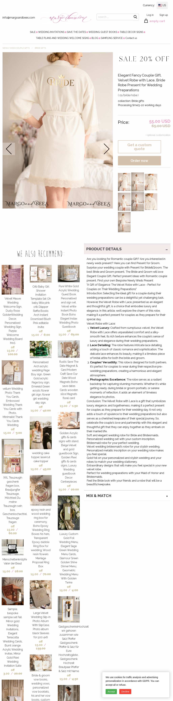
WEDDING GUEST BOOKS (103, 32)
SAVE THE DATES (76, 32)
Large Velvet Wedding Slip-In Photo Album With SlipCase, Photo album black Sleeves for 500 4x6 (41, 625)
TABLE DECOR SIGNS (131, 32)
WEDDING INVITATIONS (51, 32)
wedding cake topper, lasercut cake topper (40, 457)
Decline (125, 691)
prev (9, 148)
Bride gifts (40, 48)
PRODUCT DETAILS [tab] (104, 249)
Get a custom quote (139, 147)
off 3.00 (9, 671)
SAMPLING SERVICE (112, 38)
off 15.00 (11, 349)
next (106, 148)
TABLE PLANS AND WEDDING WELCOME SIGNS (62, 38)
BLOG (95, 38)
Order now (139, 161)
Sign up (163, 14)
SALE (32, 32)
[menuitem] (33, 32)
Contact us (131, 38)
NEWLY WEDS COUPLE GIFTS (16, 48)
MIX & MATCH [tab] (98, 495)
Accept (111, 691)
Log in (150, 14)
